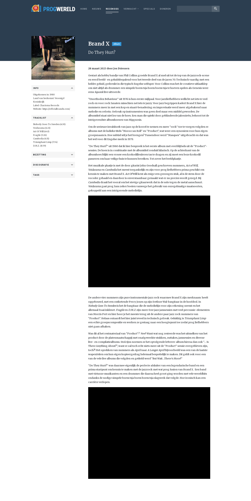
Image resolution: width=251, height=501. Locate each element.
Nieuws (96, 9)
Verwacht (130, 9)
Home (83, 9)
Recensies (112, 9)
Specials (149, 9)
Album (116, 44)
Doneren (165, 9)
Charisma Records (49, 105)
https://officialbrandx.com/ (56, 109)
